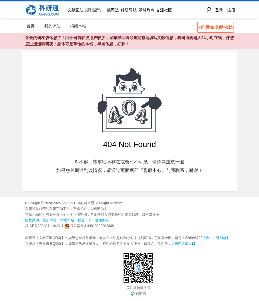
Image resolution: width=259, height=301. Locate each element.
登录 (219, 10)
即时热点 (146, 10)
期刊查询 (93, 10)
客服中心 (102, 220)
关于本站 (49, 220)
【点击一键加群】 (216, 238)
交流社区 (164, 10)
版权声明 (32, 220)
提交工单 (84, 220)
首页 (31, 26)
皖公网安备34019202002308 (89, 226)
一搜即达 (111, 10)
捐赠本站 (78, 26)
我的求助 (52, 26)
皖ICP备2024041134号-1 (44, 226)
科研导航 (129, 10)
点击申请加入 (183, 244)
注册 (231, 10)
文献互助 (75, 10)
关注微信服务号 (138, 288)
